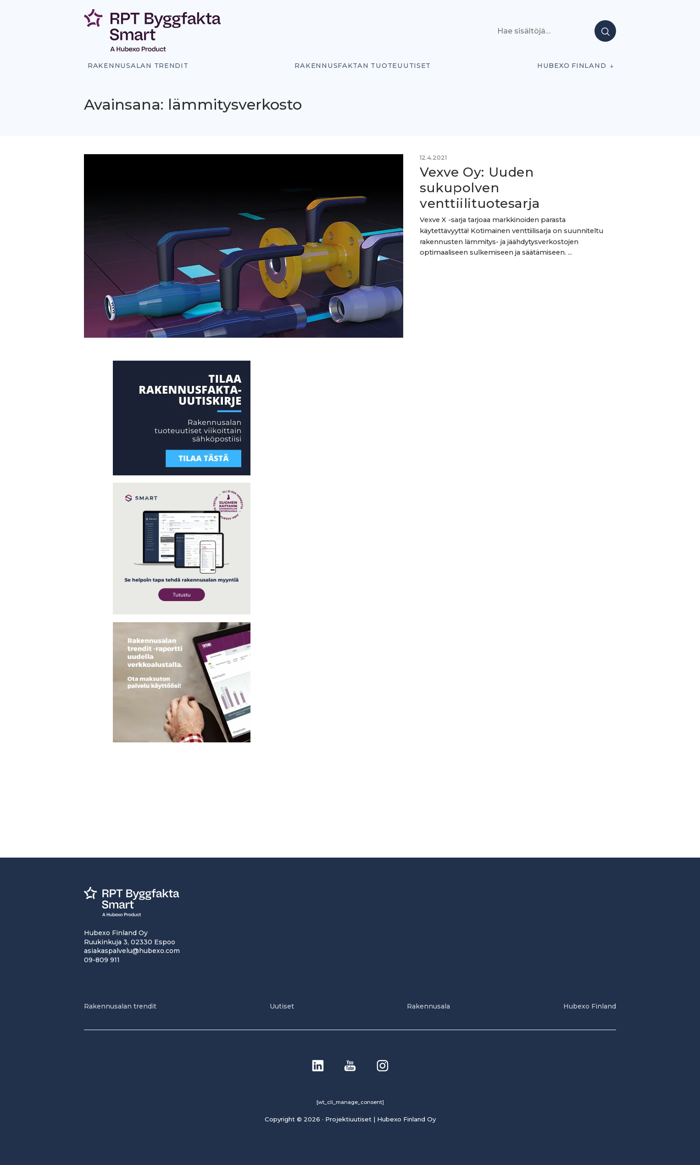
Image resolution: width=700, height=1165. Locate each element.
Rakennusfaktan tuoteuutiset (362, 65)
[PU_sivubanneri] (181, 740)
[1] (181, 472)
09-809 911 (102, 960)
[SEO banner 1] (181, 612)
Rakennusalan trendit (138, 65)
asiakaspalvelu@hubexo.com (132, 951)
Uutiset (282, 1006)
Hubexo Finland (571, 65)
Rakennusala (428, 1006)
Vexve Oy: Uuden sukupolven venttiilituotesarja (480, 187)
